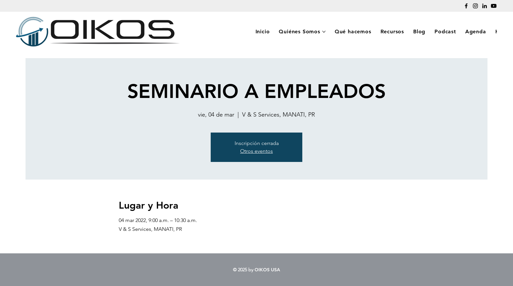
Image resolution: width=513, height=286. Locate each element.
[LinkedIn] (484, 6)
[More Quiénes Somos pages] (324, 31)
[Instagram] (475, 6)
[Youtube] (493, 6)
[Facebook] (466, 6)
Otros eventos (256, 151)
